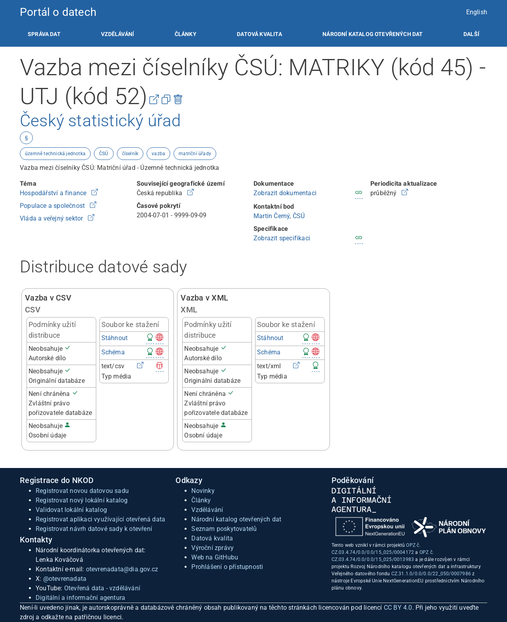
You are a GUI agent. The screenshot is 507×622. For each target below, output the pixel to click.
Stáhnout (114, 338)
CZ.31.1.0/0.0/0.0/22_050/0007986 (431, 573)
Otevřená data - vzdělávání (102, 588)
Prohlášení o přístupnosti (227, 567)
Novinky (202, 491)
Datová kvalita (259, 34)
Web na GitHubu (214, 557)
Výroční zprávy (212, 548)
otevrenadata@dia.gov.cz (122, 569)
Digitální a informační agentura (80, 597)
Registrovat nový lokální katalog (82, 500)
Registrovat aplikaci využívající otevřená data (100, 519)
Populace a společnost (53, 205)
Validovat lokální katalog (71, 510)
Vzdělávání (117, 34)
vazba (158, 153)
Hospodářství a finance (54, 193)
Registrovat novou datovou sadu (82, 491)
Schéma (113, 352)
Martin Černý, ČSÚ (279, 216)
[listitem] (44, 34)
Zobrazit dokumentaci (285, 193)
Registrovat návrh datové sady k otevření (94, 529)
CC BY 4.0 (398, 607)
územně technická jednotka (55, 153)
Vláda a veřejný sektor (52, 218)
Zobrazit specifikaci (282, 238)
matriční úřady (195, 153)
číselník (130, 153)
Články (185, 34)
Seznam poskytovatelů (224, 529)
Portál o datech (58, 12)
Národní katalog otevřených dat (236, 519)
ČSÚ (104, 153)
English (476, 12)
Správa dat (44, 34)
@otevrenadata (65, 578)
